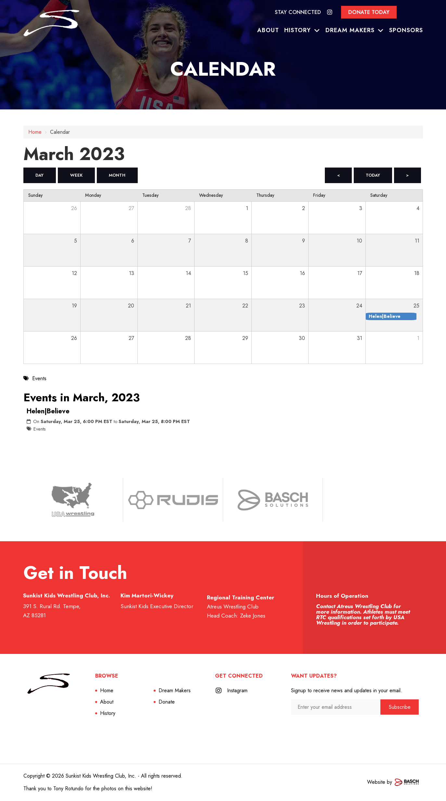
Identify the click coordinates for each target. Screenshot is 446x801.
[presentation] (325, 728)
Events (39, 429)
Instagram (237, 691)
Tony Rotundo (68, 789)
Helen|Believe (48, 411)
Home (35, 132)
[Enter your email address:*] (336, 707)
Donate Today (368, 12)
